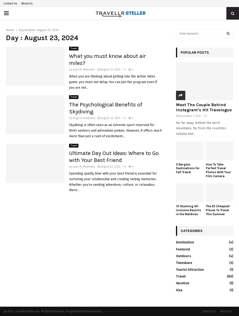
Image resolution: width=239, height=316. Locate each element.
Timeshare (184, 263)
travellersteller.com (114, 311)
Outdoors (183, 256)
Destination (185, 242)
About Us (27, 3)
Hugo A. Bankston (84, 118)
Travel (73, 48)
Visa (179, 290)
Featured (183, 249)
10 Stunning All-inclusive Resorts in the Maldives (188, 210)
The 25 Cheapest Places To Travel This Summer (218, 210)
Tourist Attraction (190, 270)
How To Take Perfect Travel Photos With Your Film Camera (218, 170)
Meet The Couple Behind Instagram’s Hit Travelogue (204, 107)
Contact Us (10, 3)
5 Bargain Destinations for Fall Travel (188, 168)
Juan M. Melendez (84, 69)
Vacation (182, 283)
